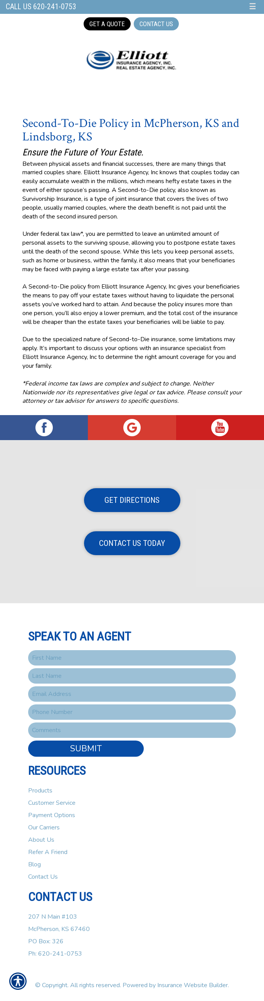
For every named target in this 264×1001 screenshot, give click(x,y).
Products (40, 790)
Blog (34, 864)
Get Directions (132, 500)
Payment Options (51, 815)
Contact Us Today (132, 543)
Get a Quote (107, 24)
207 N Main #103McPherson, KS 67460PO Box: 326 (59, 929)
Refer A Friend (47, 852)
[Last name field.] (132, 676)
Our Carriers (44, 827)
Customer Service (52, 803)
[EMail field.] (132, 694)
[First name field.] (132, 658)
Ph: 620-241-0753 (55, 953)
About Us (41, 840)
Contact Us (156, 24)
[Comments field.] (132, 730)
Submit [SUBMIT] (86, 748)
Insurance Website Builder (192, 985)
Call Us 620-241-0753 (41, 6)
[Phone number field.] (132, 712)
